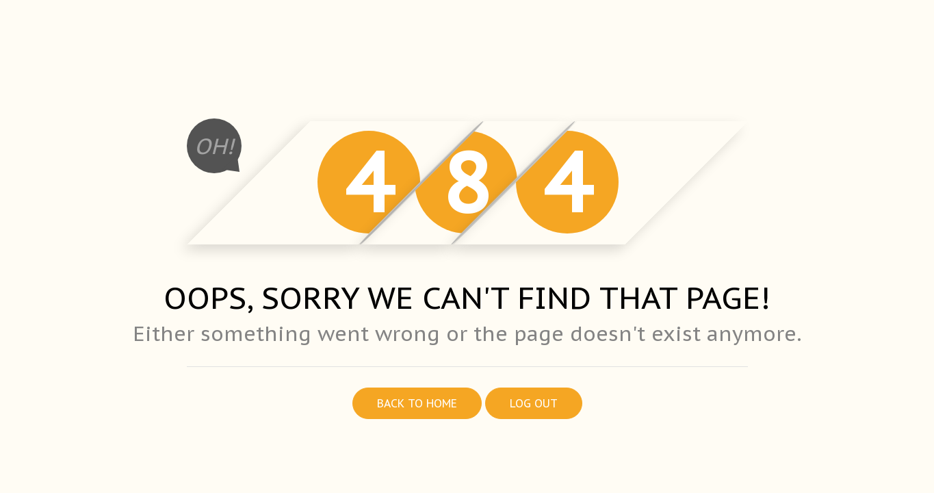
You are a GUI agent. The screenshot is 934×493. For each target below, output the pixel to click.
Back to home (417, 403)
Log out (534, 403)
